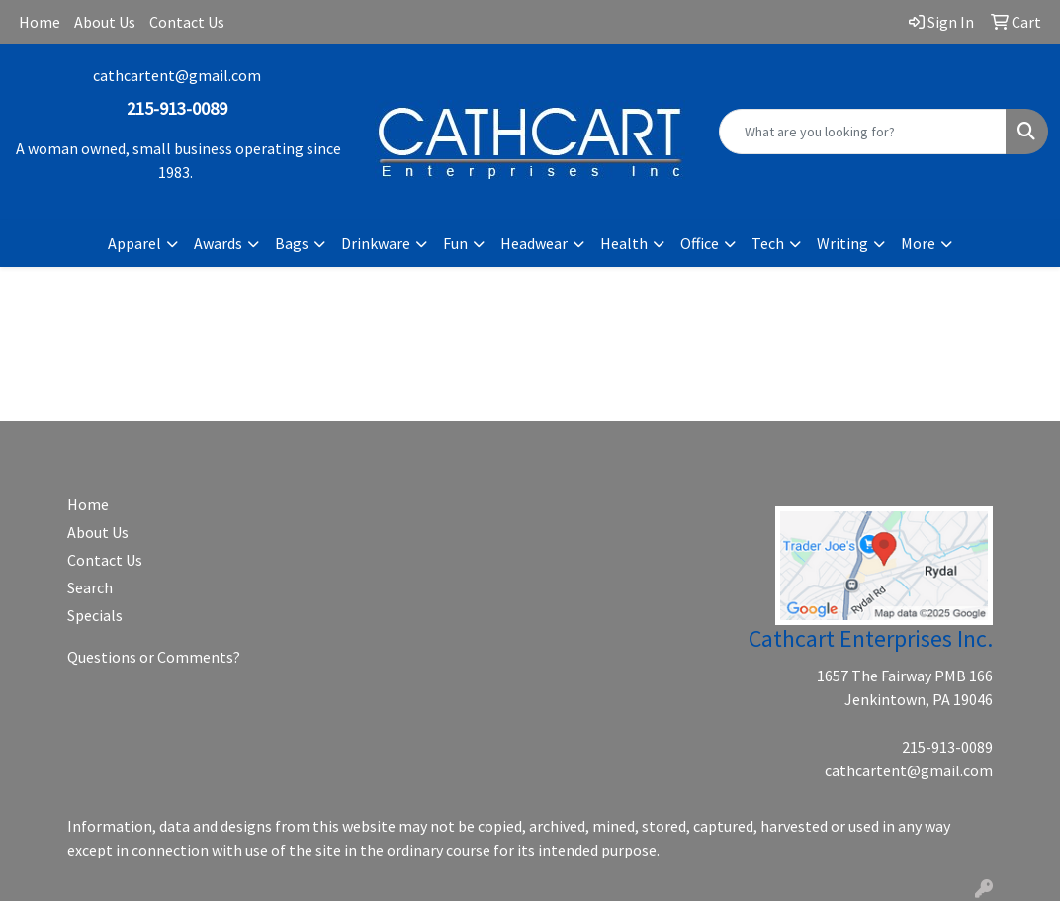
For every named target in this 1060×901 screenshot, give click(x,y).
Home (39, 22)
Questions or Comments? (153, 657)
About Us (104, 22)
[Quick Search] (863, 131)
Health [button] (624, 243)
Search (90, 587)
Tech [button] (767, 243)
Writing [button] (842, 243)
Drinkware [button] (375, 243)
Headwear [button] (534, 243)
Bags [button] (292, 243)
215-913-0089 (947, 747)
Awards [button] (218, 243)
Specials (95, 615)
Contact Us (186, 22)
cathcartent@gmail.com (177, 75)
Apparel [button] (134, 243)
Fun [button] (455, 243)
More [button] (918, 243)
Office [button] (699, 243)
